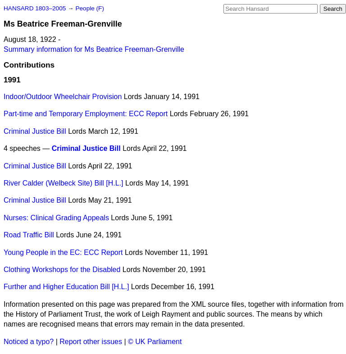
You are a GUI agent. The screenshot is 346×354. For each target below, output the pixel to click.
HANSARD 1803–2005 (35, 8)
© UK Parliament (155, 341)
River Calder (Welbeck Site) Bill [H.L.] (63, 183)
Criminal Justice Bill (35, 131)
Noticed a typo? (29, 341)
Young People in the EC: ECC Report (63, 252)
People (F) (89, 8)
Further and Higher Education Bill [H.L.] (66, 286)
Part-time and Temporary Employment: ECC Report (86, 114)
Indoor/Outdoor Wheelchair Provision (63, 96)
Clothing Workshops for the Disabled (62, 269)
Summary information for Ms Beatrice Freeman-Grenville (94, 49)
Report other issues (90, 341)
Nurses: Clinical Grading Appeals (56, 218)
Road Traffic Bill (29, 235)
